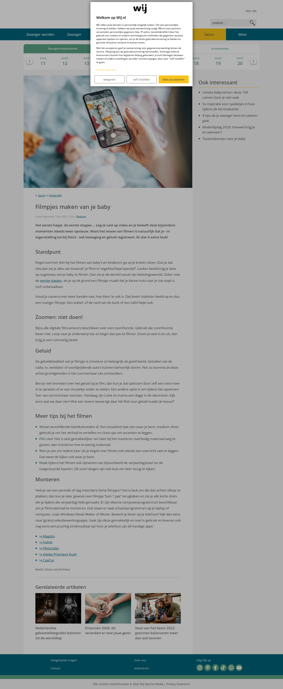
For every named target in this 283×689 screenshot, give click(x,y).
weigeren (109, 79)
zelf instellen (141, 79)
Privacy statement (106, 69)
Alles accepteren (174, 79)
